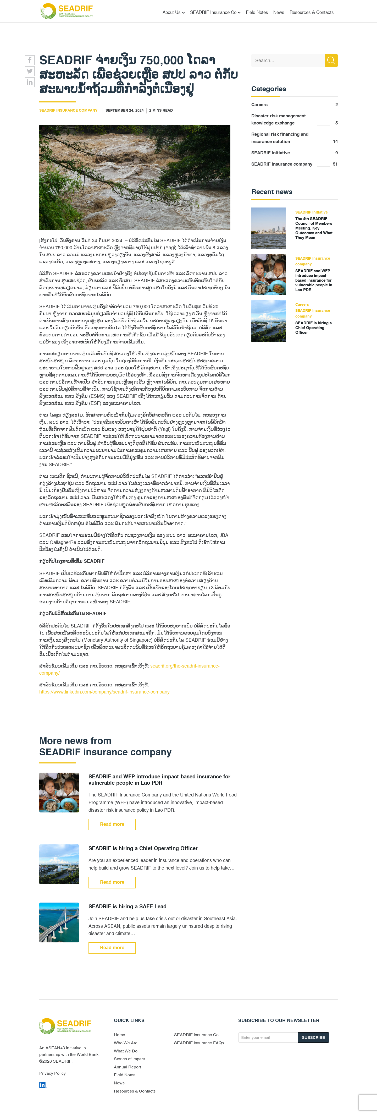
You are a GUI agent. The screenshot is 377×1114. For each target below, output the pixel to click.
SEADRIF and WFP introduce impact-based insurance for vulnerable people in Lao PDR (159, 780)
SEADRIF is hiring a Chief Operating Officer (143, 848)
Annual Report (127, 1066)
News (278, 12)
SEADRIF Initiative (294, 153)
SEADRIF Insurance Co (215, 12)
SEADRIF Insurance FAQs (199, 1042)
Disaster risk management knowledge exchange (294, 120)
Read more (112, 824)
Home (119, 1034)
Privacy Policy (52, 1073)
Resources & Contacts (312, 12)
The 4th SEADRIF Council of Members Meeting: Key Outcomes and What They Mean (313, 228)
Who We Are (125, 1042)
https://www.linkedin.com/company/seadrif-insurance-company (104, 692)
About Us (174, 12)
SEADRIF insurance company (68, 110)
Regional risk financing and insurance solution (294, 138)
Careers (294, 104)
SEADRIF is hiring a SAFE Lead (127, 907)
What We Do (125, 1051)
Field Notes (257, 12)
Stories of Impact (129, 1058)
